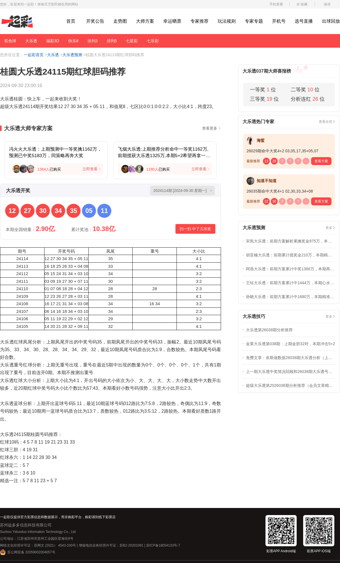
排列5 (112, 41)
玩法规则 (227, 21)
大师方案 (145, 21)
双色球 (10, 41)
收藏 (304, 4)
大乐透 (31, 41)
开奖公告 (95, 21)
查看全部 (325, 122)
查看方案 (321, 161)
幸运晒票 (172, 21)
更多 (329, 228)
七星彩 (132, 41)
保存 (327, 4)
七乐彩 (153, 41)
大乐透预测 (72, 54)
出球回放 (331, 21)
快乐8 (73, 41)
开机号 (279, 21)
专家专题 (254, 21)
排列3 (93, 41)
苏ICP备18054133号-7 (163, 545)
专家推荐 (199, 21)
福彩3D (52, 41)
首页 (70, 21)
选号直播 (304, 21)
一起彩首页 (34, 54)
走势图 (120, 21)
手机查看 (276, 4)
